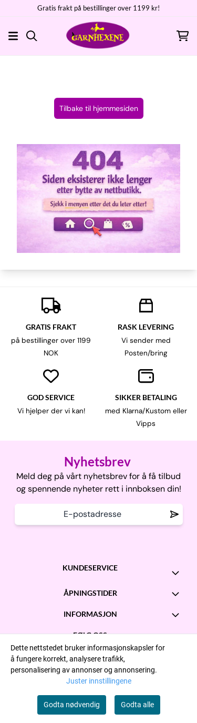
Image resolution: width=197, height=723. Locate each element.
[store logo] (98, 36)
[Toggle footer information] (177, 572)
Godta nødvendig (72, 704)
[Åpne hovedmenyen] (13, 36)
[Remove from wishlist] (174, 514)
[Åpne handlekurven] (182, 36)
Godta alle (137, 704)
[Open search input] (31, 36)
